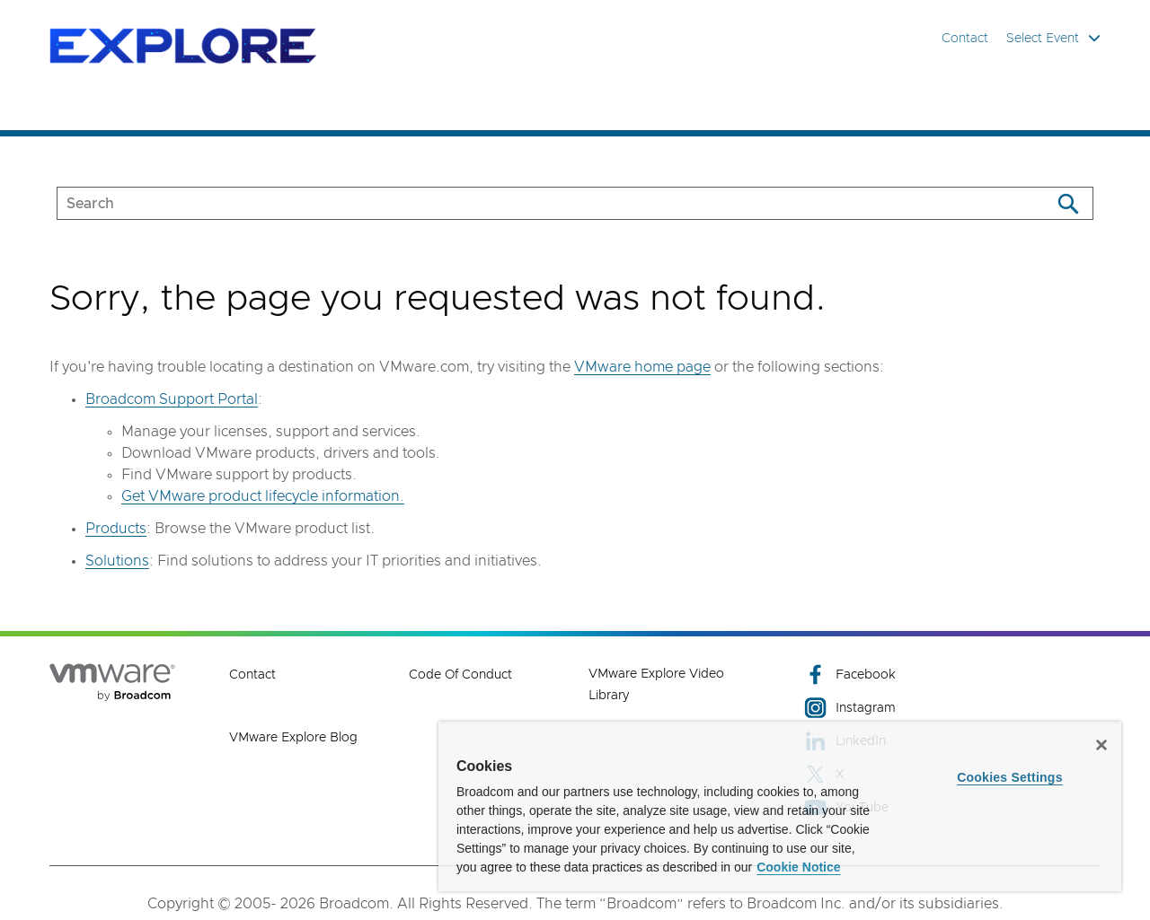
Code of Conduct (460, 675)
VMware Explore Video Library (656, 685)
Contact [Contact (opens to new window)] (252, 675)
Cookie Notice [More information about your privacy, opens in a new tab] (798, 867)
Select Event (1053, 38)
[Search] (1067, 203)
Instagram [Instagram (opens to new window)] (850, 708)
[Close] (1101, 745)
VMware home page (642, 367)
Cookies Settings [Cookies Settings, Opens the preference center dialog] (1010, 777)
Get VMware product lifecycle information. (262, 496)
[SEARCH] (535, 203)
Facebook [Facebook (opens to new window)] (850, 674)
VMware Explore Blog (293, 738)
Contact (965, 38)
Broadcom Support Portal (171, 399)
